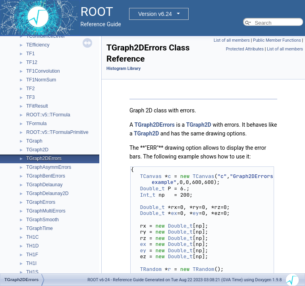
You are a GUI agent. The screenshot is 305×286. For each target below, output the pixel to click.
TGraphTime (39, 228)
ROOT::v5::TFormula (48, 115)
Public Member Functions (277, 40)
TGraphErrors (40, 202)
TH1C (32, 237)
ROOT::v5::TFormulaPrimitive (57, 132)
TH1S (32, 272)
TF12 (31, 62)
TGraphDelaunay (44, 184)
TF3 (30, 97)
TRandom (151, 269)
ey (196, 213)
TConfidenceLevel (45, 36)
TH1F (32, 254)
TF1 (30, 53)
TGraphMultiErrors (46, 211)
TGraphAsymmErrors (48, 167)
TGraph (34, 141)
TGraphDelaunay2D (47, 193)
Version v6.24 (155, 14)
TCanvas (151, 176)
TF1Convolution (43, 71)
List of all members (232, 40)
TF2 (30, 88)
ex (174, 213)
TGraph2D (37, 150)
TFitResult (37, 106)
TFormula (36, 123)
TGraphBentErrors (45, 176)
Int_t (147, 194)
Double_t (152, 188)
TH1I (31, 263)
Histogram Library (123, 68)
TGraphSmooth (42, 219)
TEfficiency (37, 45)
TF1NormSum (41, 80)
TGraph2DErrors (44, 158)
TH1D (32, 246)
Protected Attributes (245, 49)
